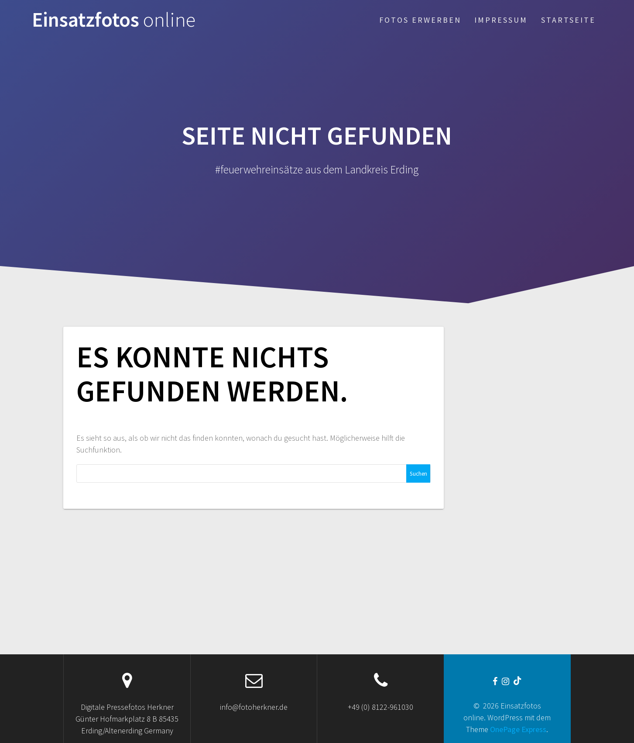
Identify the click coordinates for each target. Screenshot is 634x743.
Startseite (568, 20)
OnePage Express (518, 729)
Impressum (501, 20)
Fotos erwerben (420, 20)
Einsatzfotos (113, 20)
